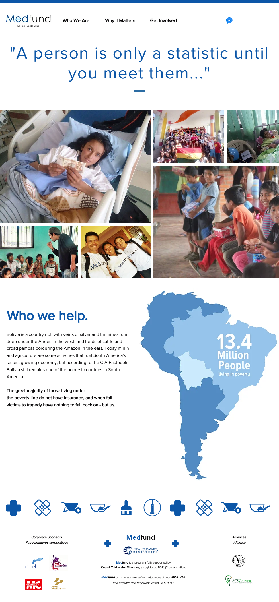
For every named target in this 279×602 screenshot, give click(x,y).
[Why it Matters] (120, 20)
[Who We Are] (76, 20)
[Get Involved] (163, 20)
